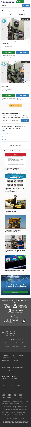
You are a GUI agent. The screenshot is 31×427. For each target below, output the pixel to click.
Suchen (26, 5)
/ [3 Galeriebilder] (27, 39)
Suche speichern (15, 106)
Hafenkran (15, 350)
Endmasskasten (6, 134)
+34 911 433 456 (9, 336)
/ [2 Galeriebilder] (27, 82)
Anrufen (22, 52)
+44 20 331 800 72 (10, 333)
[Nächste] (28, 29)
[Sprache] (27, 1)
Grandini (4, 140)
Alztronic (4, 131)
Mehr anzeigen (15, 145)
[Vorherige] (2, 29)
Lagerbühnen (16, 343)
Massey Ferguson (16, 346)
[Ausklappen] (15, 59)
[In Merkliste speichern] (28, 42)
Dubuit (24, 343)
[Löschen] (21, 5)
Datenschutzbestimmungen (8, 422)
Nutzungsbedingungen (21, 422)
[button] (29, 1)
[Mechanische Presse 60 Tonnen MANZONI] (15, 29)
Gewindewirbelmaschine (9, 137)
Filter (8, 14)
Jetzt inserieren (15, 292)
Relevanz (22, 14)
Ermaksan (7, 343)
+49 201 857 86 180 (10, 331)
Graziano (4, 143)
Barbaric (7, 346)
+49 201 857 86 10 (10, 328)
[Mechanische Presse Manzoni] (15, 72)
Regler (24, 346)
